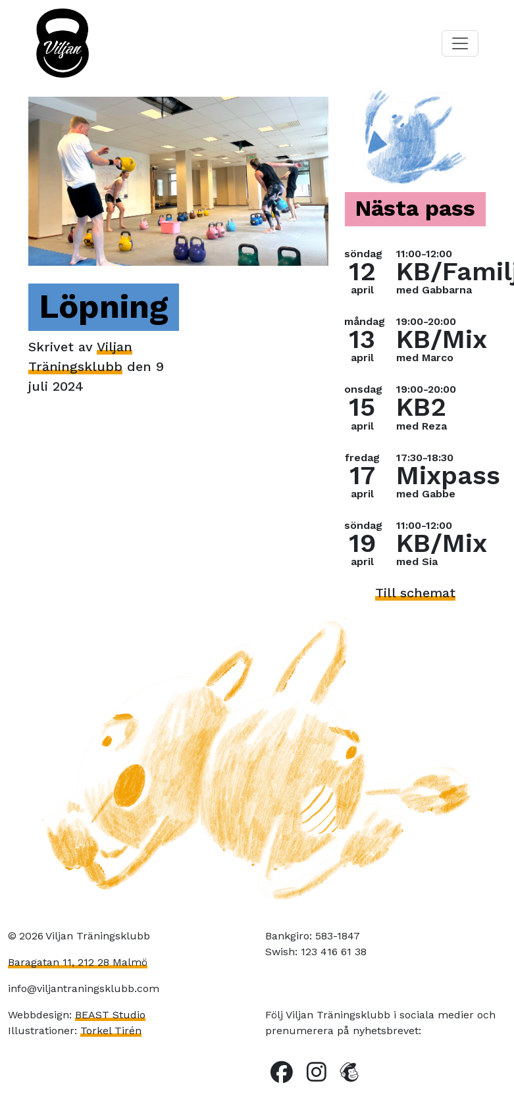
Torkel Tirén (110, 1030)
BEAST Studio (110, 1015)
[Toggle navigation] (460, 43)
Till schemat (415, 593)
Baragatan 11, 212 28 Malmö (77, 962)
